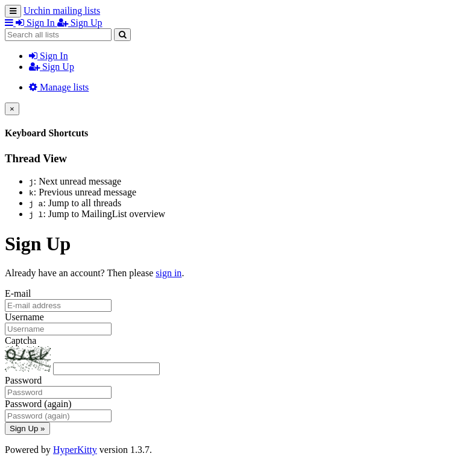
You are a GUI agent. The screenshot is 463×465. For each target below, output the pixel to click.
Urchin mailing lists (62, 10)
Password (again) (38, 404)
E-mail (18, 293)
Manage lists (59, 87)
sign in (168, 273)
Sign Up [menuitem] (79, 22)
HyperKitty (75, 449)
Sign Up (51, 67)
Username (24, 317)
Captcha (20, 340)
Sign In (48, 56)
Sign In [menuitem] (36, 22)
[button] (10, 22)
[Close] (12, 109)
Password (23, 380)
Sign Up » (27, 428)
